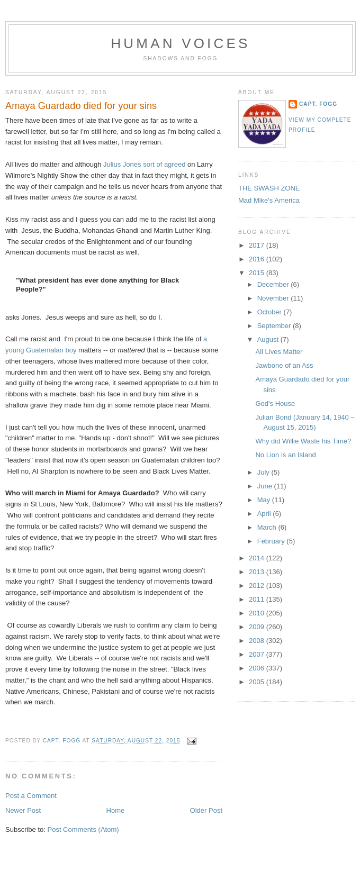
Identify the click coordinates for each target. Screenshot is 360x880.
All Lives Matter (278, 352)
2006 (257, 668)
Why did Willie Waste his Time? (303, 441)
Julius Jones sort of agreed (144, 164)
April (265, 514)
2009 (257, 627)
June (265, 486)
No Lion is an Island (285, 455)
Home (115, 810)
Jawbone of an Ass (284, 365)
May (264, 500)
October (270, 312)
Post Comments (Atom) (83, 829)
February (272, 541)
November (274, 298)
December (274, 284)
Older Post (206, 810)
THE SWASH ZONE (269, 188)
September (275, 326)
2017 (257, 245)
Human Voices (180, 43)
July (264, 472)
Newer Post (23, 810)
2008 (257, 641)
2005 (257, 682)
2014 (257, 558)
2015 (257, 273)
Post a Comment (31, 796)
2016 (257, 259)
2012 (257, 585)
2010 (257, 613)
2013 (257, 572)
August (269, 339)
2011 (257, 599)
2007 (257, 654)
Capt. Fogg (318, 104)
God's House (275, 403)
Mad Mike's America (269, 200)
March (267, 527)
